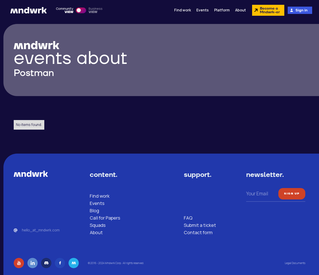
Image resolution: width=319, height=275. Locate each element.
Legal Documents (295, 263)
